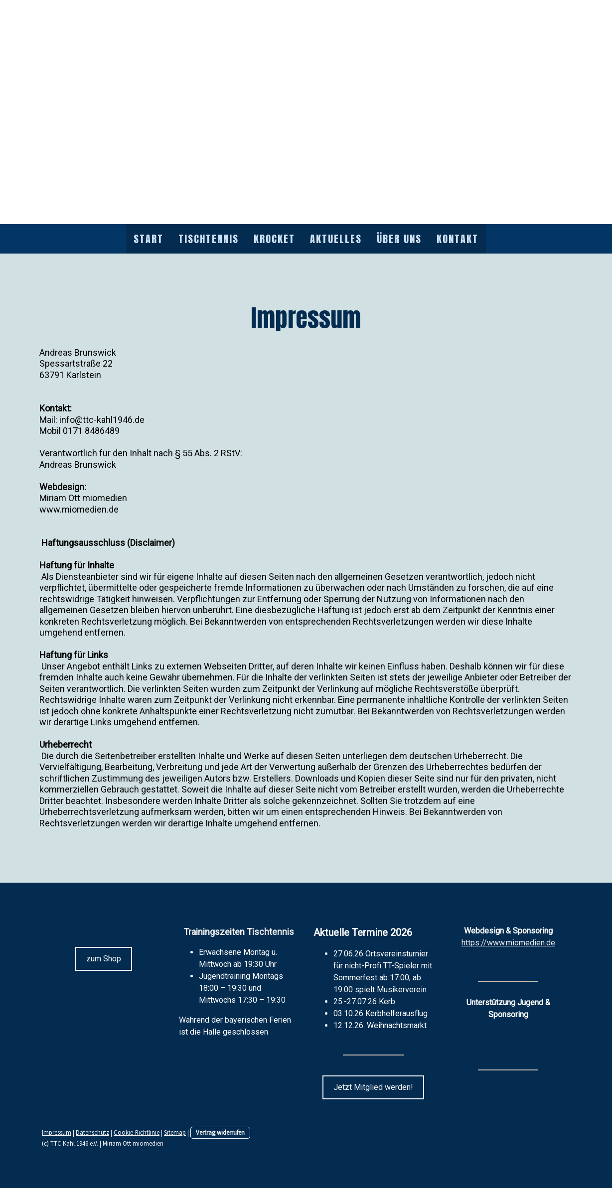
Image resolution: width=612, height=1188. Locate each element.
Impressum (56, 1132)
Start (148, 239)
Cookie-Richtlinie (136, 1132)
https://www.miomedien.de (508, 942)
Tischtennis (208, 239)
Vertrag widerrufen (220, 1132)
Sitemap (175, 1132)
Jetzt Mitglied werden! (373, 1087)
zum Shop (103, 958)
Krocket (274, 239)
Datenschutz (92, 1132)
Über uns (399, 239)
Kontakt (457, 239)
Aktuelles (336, 239)
